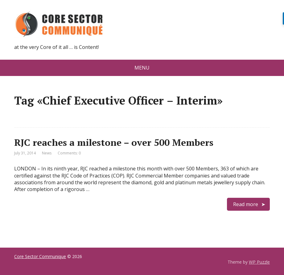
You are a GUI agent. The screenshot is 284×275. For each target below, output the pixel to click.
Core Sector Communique (40, 256)
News (46, 153)
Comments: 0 (69, 153)
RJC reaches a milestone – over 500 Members (116, 142)
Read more (245, 204)
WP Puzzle (259, 262)
